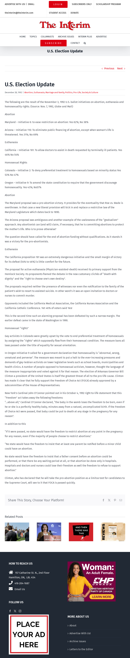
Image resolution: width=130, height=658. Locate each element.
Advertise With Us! (80, 633)
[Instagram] (20, 611)
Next (120, 68)
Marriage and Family (54, 92)
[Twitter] (15, 611)
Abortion (28, 92)
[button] (85, 43)
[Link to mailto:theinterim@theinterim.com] (11, 589)
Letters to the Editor (81, 649)
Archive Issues (77, 641)
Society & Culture (90, 92)
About (72, 625)
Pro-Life (77, 92)
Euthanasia (39, 92)
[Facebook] (10, 611)
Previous (109, 68)
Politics (68, 92)
